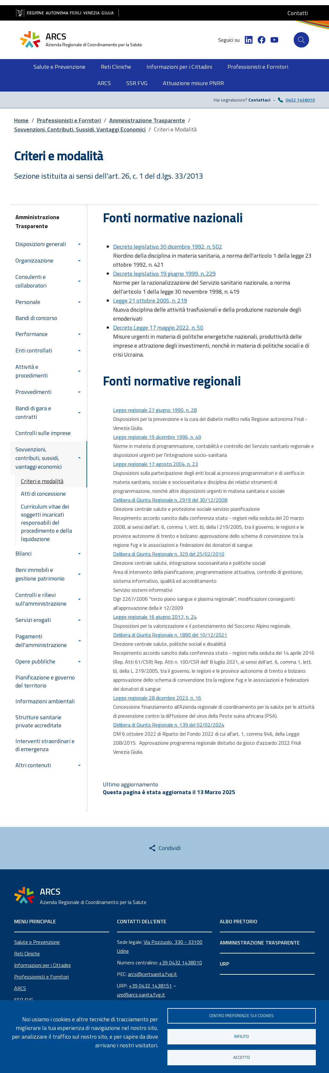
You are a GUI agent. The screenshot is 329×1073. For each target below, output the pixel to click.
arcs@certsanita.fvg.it (152, 974)
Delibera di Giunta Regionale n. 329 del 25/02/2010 (168, 554)
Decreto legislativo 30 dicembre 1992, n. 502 (167, 246)
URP (224, 964)
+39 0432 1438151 (150, 985)
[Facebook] (261, 40)
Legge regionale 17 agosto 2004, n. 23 (155, 464)
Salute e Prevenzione (37, 942)
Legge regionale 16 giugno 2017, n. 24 (155, 617)
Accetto (241, 1057)
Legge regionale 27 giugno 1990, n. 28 (155, 410)
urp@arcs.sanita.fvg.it (141, 994)
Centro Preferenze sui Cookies (241, 1015)
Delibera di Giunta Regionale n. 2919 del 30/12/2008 (170, 500)
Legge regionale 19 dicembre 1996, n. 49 (157, 437)
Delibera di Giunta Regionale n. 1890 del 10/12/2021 (170, 635)
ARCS (20, 988)
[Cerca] (301, 40)
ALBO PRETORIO (238, 921)
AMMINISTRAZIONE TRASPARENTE (260, 942)
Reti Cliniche (27, 953)
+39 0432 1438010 (180, 962)
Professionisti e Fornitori (41, 976)
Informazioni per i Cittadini (42, 965)
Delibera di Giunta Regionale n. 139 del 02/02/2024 (168, 725)
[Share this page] (164, 848)
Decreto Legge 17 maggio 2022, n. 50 (158, 327)
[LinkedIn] (249, 40)
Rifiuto (241, 1036)
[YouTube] (274, 40)
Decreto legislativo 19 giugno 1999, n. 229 (164, 273)
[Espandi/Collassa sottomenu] (80, 244)
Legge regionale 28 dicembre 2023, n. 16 (157, 698)
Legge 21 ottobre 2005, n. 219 (150, 300)
